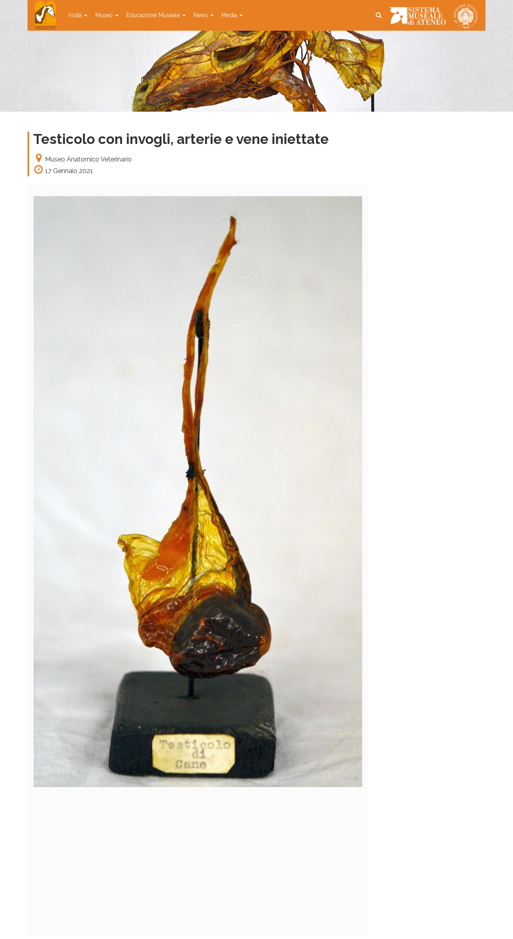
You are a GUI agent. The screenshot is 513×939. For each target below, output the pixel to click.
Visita (77, 15)
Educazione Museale (155, 15)
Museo (106, 15)
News (203, 15)
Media (232, 15)
